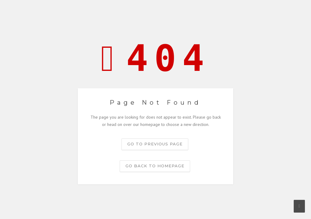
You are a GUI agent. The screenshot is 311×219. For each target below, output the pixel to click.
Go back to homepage (154, 165)
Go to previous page (155, 143)
